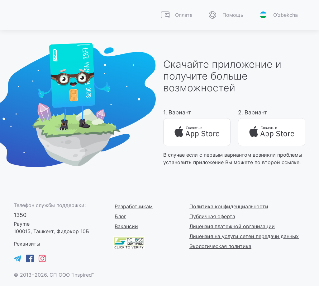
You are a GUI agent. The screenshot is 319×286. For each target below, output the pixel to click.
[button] (225, 14)
